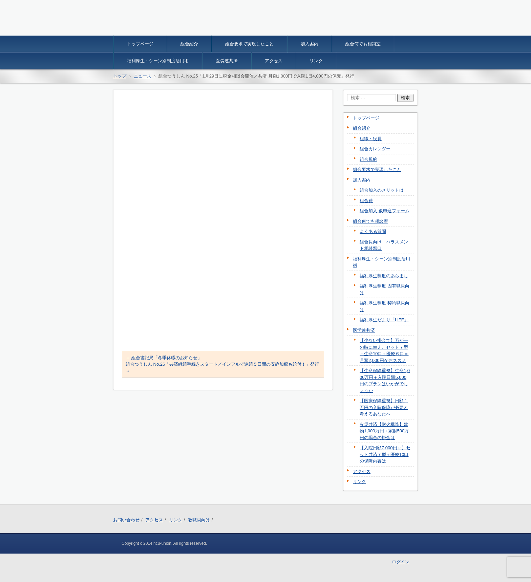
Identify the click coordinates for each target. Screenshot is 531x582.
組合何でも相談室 (363, 43)
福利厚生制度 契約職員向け (384, 306)
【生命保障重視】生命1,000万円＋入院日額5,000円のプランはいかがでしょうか (385, 380)
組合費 (366, 200)
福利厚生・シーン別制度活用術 (158, 60)
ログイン (400, 561)
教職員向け (199, 519)
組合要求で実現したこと (249, 43)
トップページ (140, 43)
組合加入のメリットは (382, 190)
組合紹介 (189, 43)
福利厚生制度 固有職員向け (384, 289)
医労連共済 (227, 60)
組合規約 (368, 159)
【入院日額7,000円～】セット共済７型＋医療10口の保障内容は (385, 454)
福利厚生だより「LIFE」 (384, 319)
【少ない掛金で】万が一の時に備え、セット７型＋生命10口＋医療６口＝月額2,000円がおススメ (384, 350)
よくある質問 (373, 231)
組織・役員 (371, 138)
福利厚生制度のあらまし (384, 275)
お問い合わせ (126, 519)
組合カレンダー (375, 148)
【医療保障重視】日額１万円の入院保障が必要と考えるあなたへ (384, 407)
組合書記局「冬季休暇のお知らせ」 (164, 357)
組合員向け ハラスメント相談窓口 (384, 245)
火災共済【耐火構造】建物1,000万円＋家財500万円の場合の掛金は (384, 431)
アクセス (273, 60)
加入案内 (309, 43)
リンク (316, 60)
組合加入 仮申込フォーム (384, 210)
